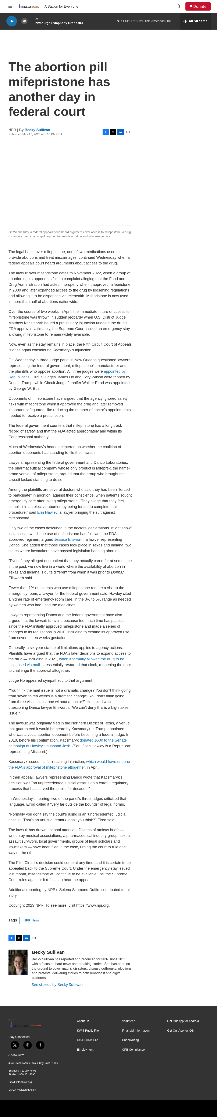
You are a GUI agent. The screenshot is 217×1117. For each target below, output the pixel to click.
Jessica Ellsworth (68, 539)
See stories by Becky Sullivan (57, 984)
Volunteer (128, 1021)
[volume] (24, 21)
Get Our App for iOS (180, 1030)
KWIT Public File (88, 1030)
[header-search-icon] (179, 6)
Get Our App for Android (183, 1021)
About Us (83, 1021)
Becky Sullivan (37, 130)
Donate (199, 6)
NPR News (32, 920)
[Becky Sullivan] (18, 962)
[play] (11, 21)
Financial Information (136, 1030)
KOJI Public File (87, 1040)
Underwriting (130, 1040)
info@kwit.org (24, 1082)
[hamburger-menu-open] (10, 6)
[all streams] (195, 21)
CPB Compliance (133, 1049)
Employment (85, 1049)
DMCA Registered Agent (22, 1089)
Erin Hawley (47, 512)
